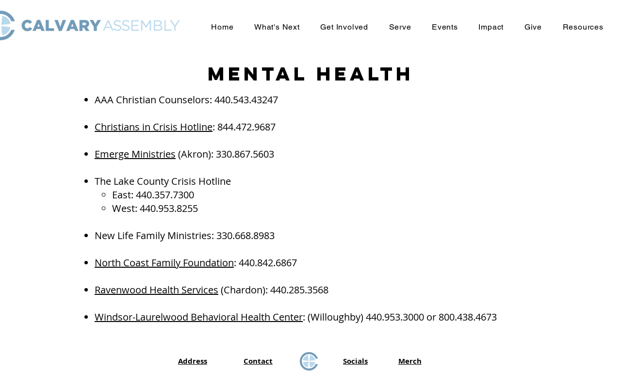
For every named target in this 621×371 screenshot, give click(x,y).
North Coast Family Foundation (164, 262)
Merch (410, 361)
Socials (355, 361)
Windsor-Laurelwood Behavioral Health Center (199, 316)
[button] (277, 26)
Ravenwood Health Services (156, 289)
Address (192, 361)
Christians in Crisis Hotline (153, 126)
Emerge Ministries (135, 154)
